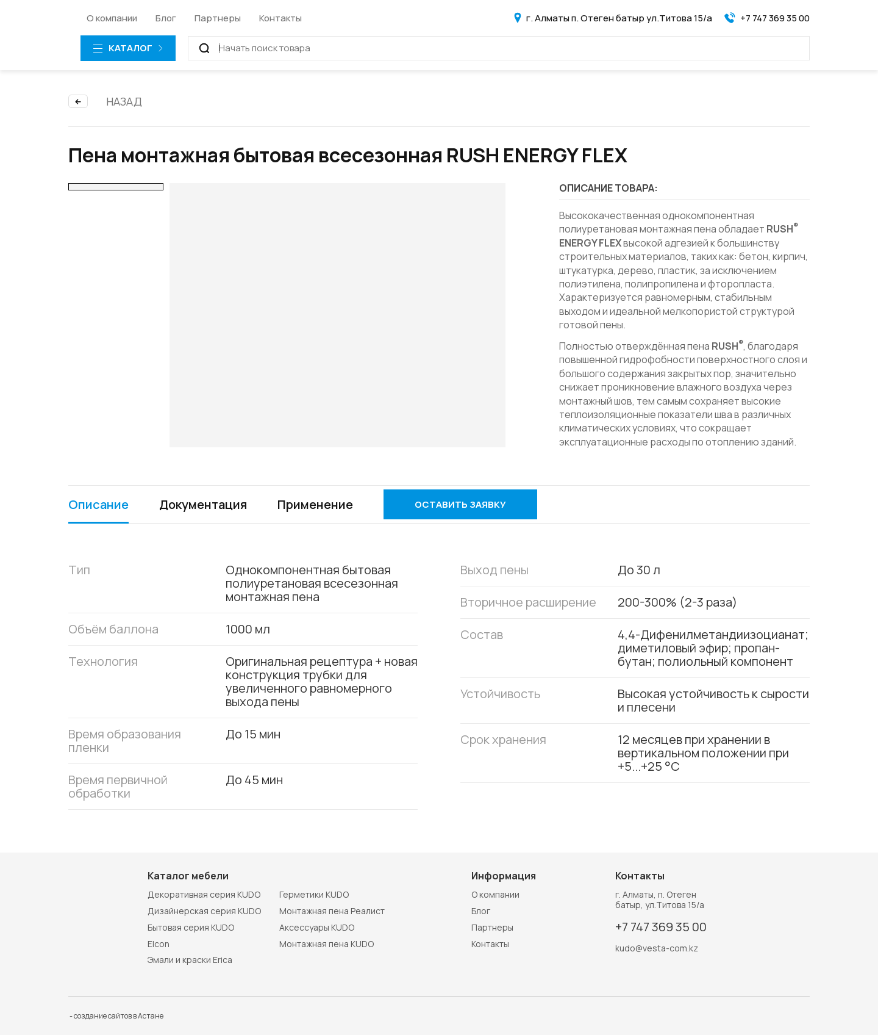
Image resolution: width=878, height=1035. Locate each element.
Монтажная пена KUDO (326, 944)
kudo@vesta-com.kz (656, 948)
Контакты (280, 18)
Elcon (159, 944)
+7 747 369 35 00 (661, 927)
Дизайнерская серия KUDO (204, 911)
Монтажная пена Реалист (332, 911)
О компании (112, 18)
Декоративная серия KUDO (204, 894)
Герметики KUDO (314, 894)
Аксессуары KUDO (316, 927)
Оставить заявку (460, 504)
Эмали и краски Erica (190, 959)
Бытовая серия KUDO (191, 927)
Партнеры (218, 18)
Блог (165, 18)
